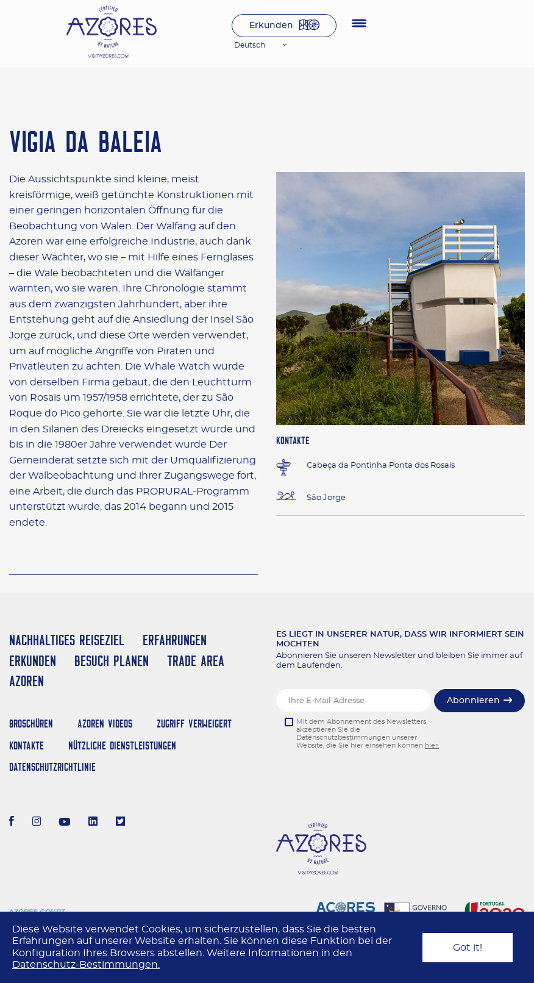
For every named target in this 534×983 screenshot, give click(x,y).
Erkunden (271, 25)
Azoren (26, 680)
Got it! (467, 948)
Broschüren (31, 723)
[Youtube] (64, 823)
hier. (432, 745)
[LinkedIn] (93, 823)
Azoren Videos (104, 723)
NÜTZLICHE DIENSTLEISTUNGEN (122, 745)
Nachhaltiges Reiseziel (66, 640)
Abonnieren (473, 700)
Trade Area (195, 660)
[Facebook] (11, 823)
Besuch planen (111, 660)
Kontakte (26, 745)
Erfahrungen (175, 640)
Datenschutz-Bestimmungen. (86, 965)
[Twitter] (120, 823)
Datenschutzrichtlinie (52, 767)
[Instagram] (36, 823)
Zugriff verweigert (194, 723)
